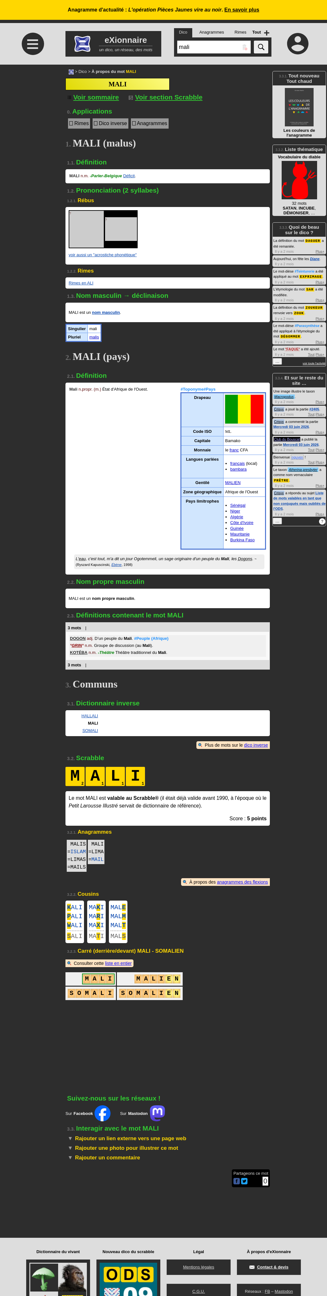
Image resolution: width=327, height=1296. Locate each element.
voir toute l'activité (314, 361)
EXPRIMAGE (311, 276)
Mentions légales (198, 1267)
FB (267, 1291)
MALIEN (232, 482)
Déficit (129, 175)
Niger (235, 511)
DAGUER (313, 240)
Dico (83, 71)
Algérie (236, 516)
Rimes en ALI (81, 283)
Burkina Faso (242, 539)
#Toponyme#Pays (198, 389)
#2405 (314, 407)
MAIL (97, 859)
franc (234, 450)
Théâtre (106, 652)
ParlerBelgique (106, 175)
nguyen (297, 455)
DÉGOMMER (290, 334)
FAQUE (292, 347)
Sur (87, 1118)
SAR (310, 288)
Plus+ (320, 251)
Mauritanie (240, 534)
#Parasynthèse (307, 324)
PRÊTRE (281, 478)
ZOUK (299, 311)
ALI (74, 908)
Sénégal (238, 505)
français (237, 463)
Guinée (237, 528)
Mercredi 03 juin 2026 (291, 425)
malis (94, 337)
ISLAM (78, 851)
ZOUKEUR (314, 306)
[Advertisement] (32, 118)
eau (82, 558)
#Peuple (151, 638)
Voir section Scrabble (165, 97)
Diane (315, 258)
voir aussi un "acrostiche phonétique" (103, 254)
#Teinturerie (305, 271)
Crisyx (279, 407)
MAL (118, 908)
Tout (311, 352)
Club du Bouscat (287, 437)
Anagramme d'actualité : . (163, 9)
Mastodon (284, 1291)
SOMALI (90, 730)
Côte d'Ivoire (242, 522)
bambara (238, 469)
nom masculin (106, 312)
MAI (96, 908)
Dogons (245, 558)
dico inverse (256, 745)
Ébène (116, 565)
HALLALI (89, 715)
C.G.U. (198, 1291)
